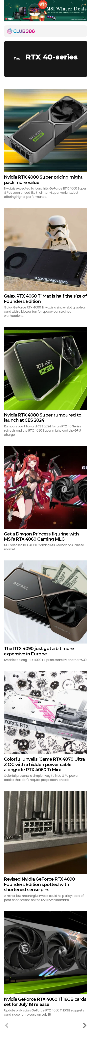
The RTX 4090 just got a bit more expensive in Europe (39, 651)
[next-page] (84, 1026)
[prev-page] (6, 1026)
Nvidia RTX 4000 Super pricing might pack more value (43, 179)
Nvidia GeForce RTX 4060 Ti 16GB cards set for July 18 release (45, 1002)
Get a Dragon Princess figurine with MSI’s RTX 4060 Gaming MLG (41, 536)
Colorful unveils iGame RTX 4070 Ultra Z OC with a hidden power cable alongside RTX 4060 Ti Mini (44, 764)
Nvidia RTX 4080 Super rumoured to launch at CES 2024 (42, 417)
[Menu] (82, 31)
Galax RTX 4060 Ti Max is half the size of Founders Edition (45, 298)
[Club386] (21, 31)
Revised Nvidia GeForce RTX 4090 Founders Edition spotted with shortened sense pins (39, 884)
